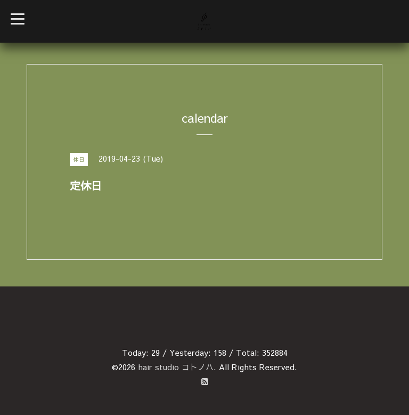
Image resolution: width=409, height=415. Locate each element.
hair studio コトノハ (176, 366)
